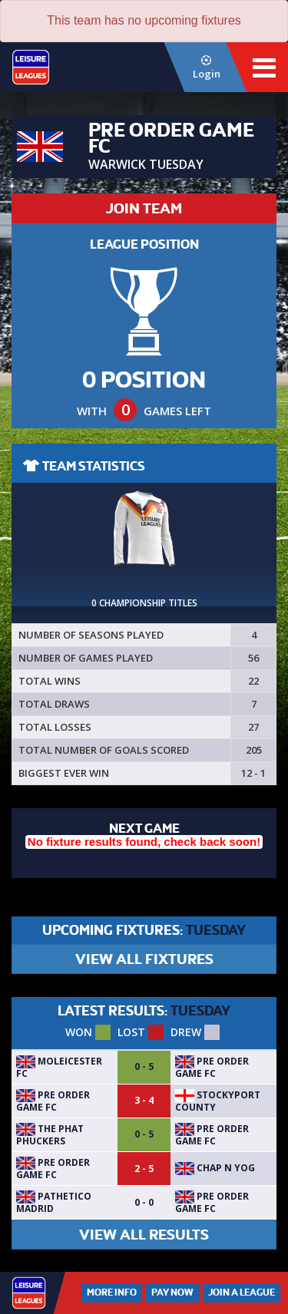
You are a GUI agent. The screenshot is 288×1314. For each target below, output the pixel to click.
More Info (112, 1292)
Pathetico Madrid (53, 1202)
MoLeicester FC (59, 1067)
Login (206, 68)
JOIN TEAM (144, 208)
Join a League (241, 1292)
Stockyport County (217, 1101)
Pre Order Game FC (212, 1067)
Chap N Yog (215, 1167)
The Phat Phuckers (50, 1134)
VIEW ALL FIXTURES (144, 959)
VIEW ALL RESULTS (144, 1235)
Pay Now (172, 1292)
